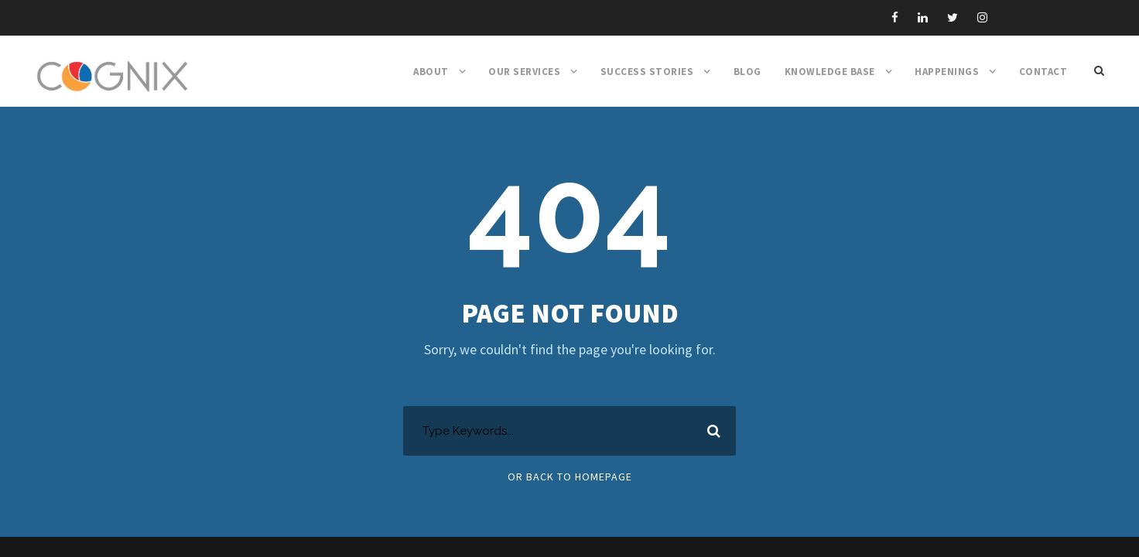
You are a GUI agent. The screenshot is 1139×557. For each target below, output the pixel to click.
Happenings (947, 71)
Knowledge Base (830, 71)
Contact (1043, 71)
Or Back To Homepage (570, 477)
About (431, 71)
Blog (747, 71)
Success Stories (647, 71)
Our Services (524, 71)
